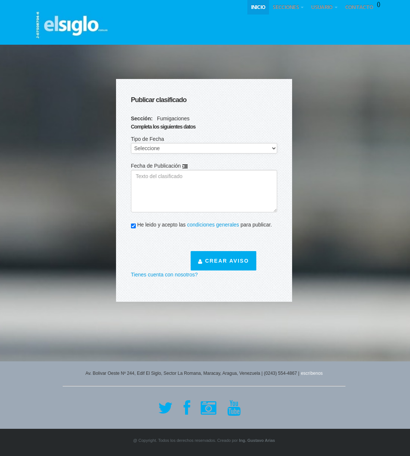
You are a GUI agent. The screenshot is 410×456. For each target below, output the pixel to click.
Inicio (258, 6)
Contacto (359, 6)
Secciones (288, 6)
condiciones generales (213, 225)
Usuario (324, 6)
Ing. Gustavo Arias (257, 440)
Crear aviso (223, 261)
